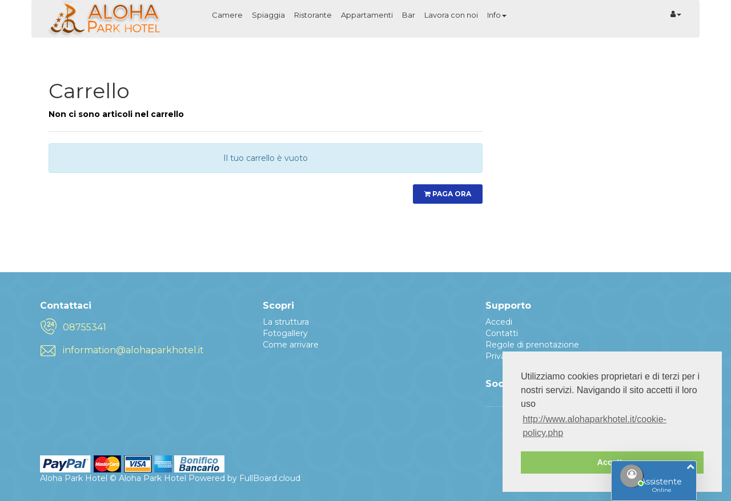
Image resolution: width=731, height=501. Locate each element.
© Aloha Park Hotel (148, 478)
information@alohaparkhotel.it (133, 350)
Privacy (500, 356)
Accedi (498, 322)
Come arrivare (291, 345)
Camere (227, 14)
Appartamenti (367, 14)
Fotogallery (285, 333)
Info (497, 14)
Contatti (501, 333)
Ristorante (313, 14)
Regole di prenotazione (532, 345)
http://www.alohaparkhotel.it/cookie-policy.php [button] (594, 426)
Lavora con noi (451, 14)
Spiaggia (268, 14)
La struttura (286, 322)
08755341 (84, 327)
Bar (408, 14)
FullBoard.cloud (269, 478)
